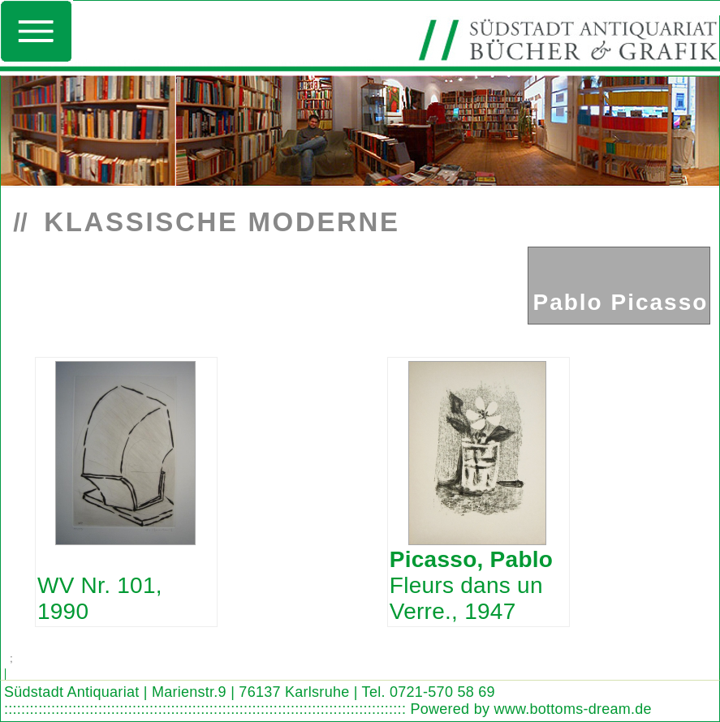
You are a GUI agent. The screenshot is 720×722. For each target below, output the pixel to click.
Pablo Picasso (620, 302)
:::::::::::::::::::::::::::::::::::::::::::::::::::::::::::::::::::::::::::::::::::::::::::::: (205, 709)
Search (26, 660)
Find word (56, 660)
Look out (87, 660)
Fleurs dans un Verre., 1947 (471, 585)
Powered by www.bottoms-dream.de (530, 709)
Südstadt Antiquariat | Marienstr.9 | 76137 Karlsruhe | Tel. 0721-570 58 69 (249, 692)
